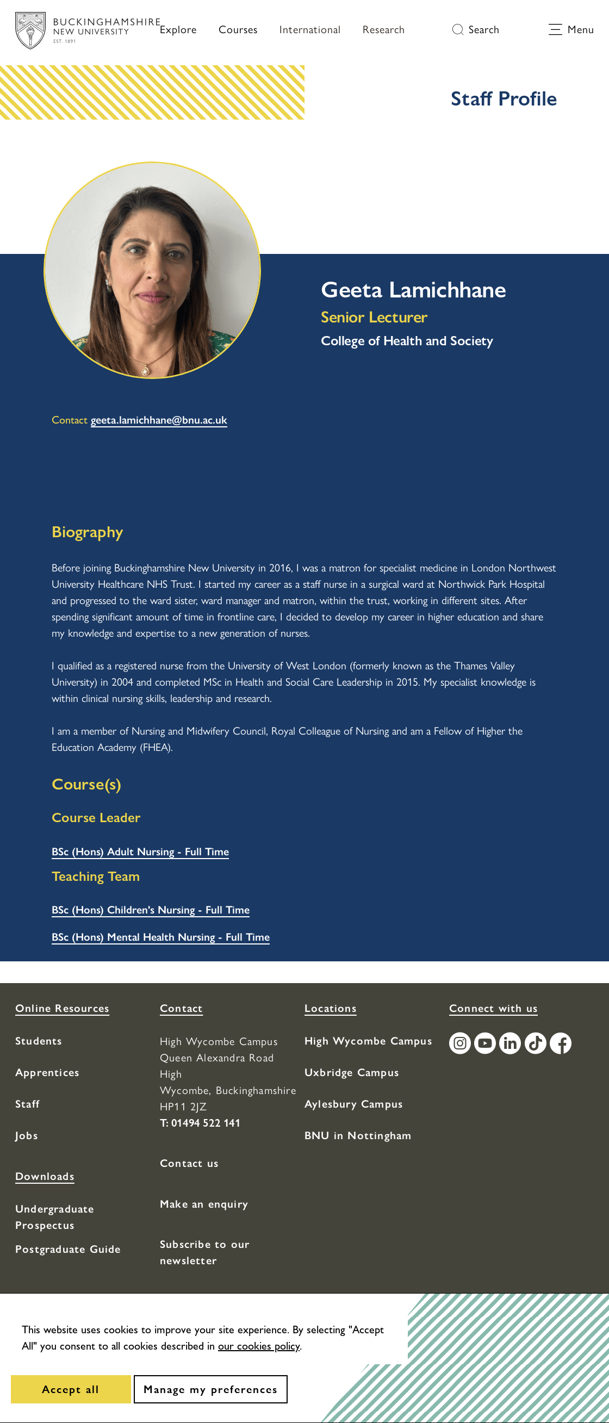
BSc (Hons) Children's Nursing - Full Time (151, 909)
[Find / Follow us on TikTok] (537, 1045)
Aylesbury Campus (353, 1103)
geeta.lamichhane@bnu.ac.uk (159, 419)
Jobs (26, 1135)
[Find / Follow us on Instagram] (461, 1045)
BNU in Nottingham (358, 1135)
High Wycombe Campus (368, 1040)
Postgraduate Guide (68, 1249)
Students (39, 1040)
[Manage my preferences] (211, 1389)
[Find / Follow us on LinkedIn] (511, 1045)
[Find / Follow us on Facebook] (562, 1045)
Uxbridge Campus (351, 1072)
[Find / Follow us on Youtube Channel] (486, 1045)
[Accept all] (71, 1389)
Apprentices (47, 1072)
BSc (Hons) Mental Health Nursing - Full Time (161, 936)
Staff (27, 1103)
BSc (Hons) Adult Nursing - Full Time (140, 851)
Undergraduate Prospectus (55, 1217)
